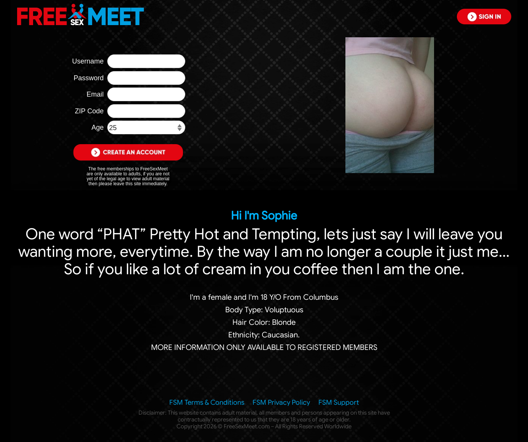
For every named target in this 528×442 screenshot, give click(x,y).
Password (88, 78)
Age (97, 127)
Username (87, 61)
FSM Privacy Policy (281, 402)
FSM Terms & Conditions (206, 402)
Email (94, 94)
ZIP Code (89, 111)
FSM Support (338, 402)
